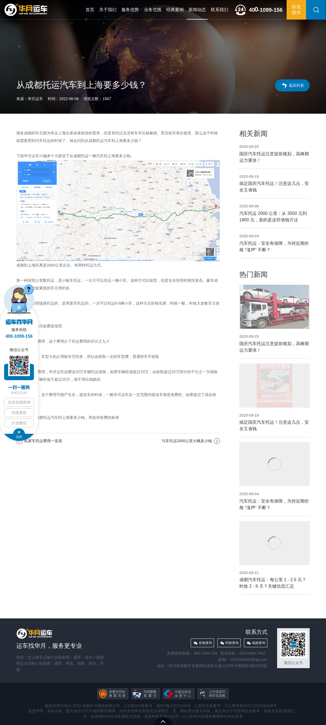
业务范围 (152, 9)
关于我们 (108, 9)
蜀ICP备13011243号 (173, 706)
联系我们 (219, 9)
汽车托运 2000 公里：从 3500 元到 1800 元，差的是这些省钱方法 (274, 213)
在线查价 (19, 412)
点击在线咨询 (19, 402)
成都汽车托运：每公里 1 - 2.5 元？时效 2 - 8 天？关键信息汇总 (274, 555)
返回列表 (296, 85)
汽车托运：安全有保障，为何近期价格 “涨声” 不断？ (274, 243)
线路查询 (258, 643)
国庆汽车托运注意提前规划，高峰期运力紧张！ (274, 154)
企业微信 (19, 423)
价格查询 (205, 643)
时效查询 (232, 643)
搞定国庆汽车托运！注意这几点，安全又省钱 (274, 184)
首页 (90, 9)
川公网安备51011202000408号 (250, 706)
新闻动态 (197, 9)
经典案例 (175, 9)
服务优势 (130, 9)
